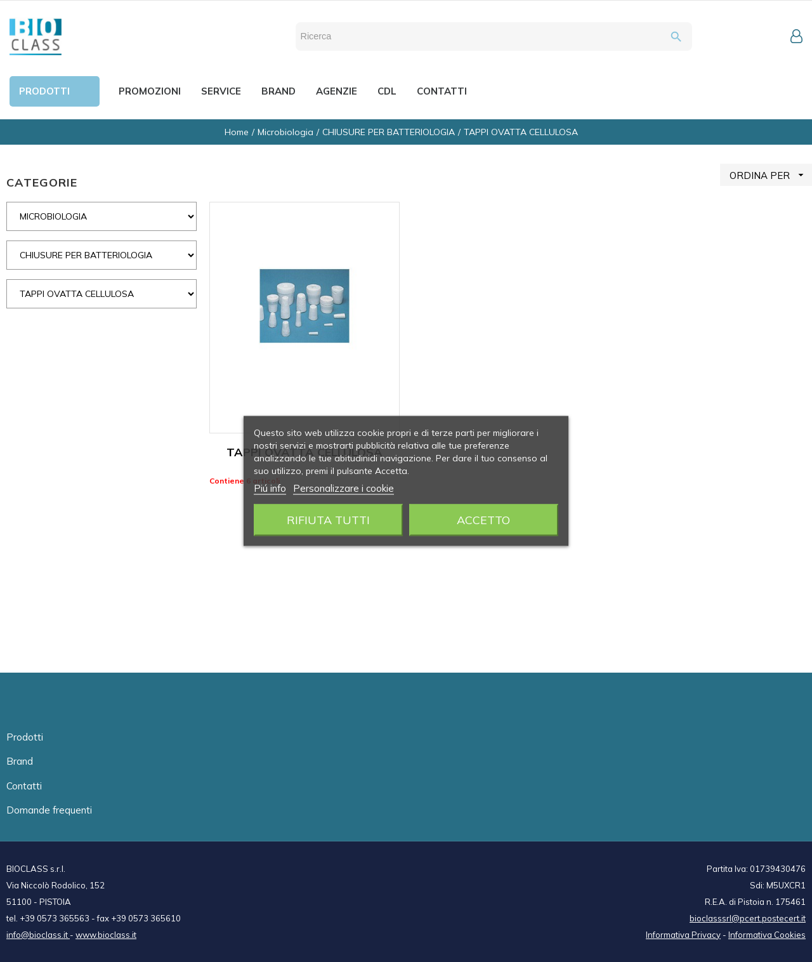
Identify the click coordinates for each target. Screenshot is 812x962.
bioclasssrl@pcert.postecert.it (748, 918)
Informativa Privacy (683, 935)
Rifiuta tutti (328, 520)
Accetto (483, 520)
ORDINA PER (771, 175)
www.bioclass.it (105, 935)
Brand (19, 761)
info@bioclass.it (38, 935)
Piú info (270, 488)
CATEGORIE (41, 182)
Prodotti (24, 737)
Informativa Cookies (767, 935)
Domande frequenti (49, 810)
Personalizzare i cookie (343, 488)
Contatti (24, 786)
